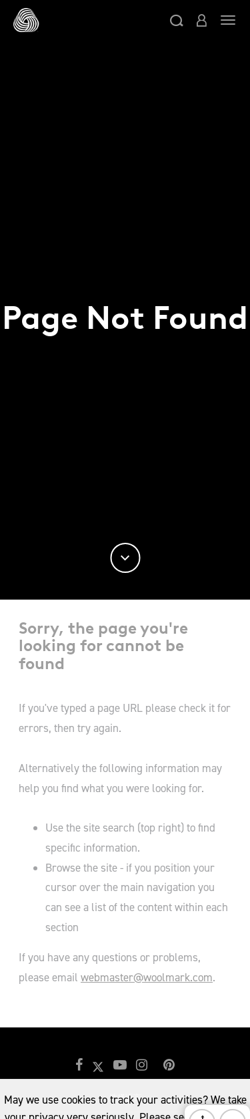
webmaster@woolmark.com (147, 977)
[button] (176, 20)
